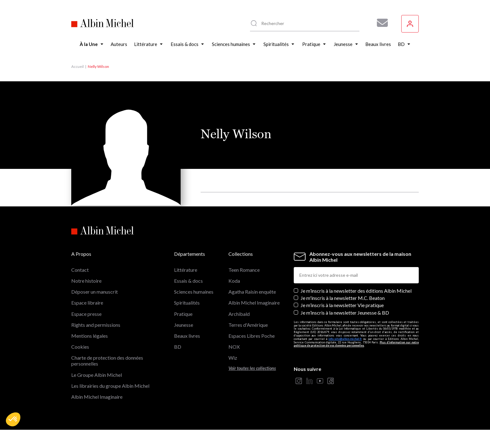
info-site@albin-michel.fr (345, 339)
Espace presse (86, 314)
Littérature (185, 270)
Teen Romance (244, 270)
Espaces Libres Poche (251, 336)
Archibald (239, 314)
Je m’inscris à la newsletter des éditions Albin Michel (356, 291)
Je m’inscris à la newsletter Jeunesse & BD (345, 313)
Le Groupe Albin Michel (96, 375)
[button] (13, 419)
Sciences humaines (193, 292)
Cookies (80, 347)
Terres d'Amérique (248, 325)
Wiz (232, 358)
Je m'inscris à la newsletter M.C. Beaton (343, 298)
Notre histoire (86, 281)
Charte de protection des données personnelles (107, 361)
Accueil (77, 66)
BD (177, 347)
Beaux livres (187, 336)
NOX (234, 347)
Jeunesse (183, 325)
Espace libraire (87, 303)
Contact (80, 270)
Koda (234, 281)
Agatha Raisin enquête (252, 292)
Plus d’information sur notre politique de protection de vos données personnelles (356, 344)
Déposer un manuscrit (94, 292)
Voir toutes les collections (252, 368)
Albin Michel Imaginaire (96, 397)
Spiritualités (187, 303)
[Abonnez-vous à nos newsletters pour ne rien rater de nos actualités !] (380, 23)
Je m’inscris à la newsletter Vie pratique (342, 305)
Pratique (183, 314)
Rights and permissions (95, 325)
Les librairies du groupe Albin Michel (110, 386)
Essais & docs (188, 281)
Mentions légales (89, 336)
